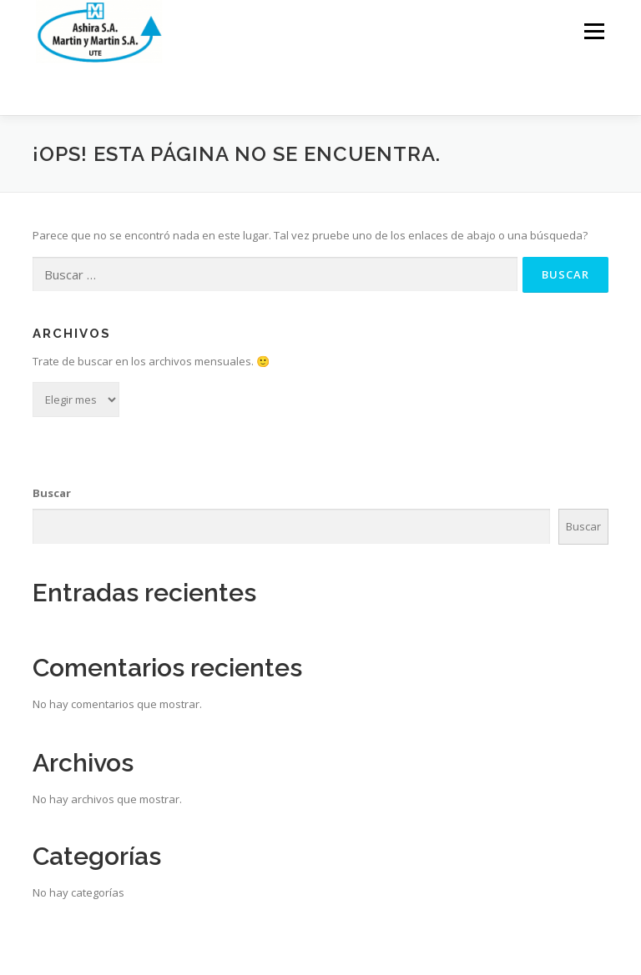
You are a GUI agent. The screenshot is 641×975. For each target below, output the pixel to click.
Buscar (52, 492)
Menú (593, 30)
